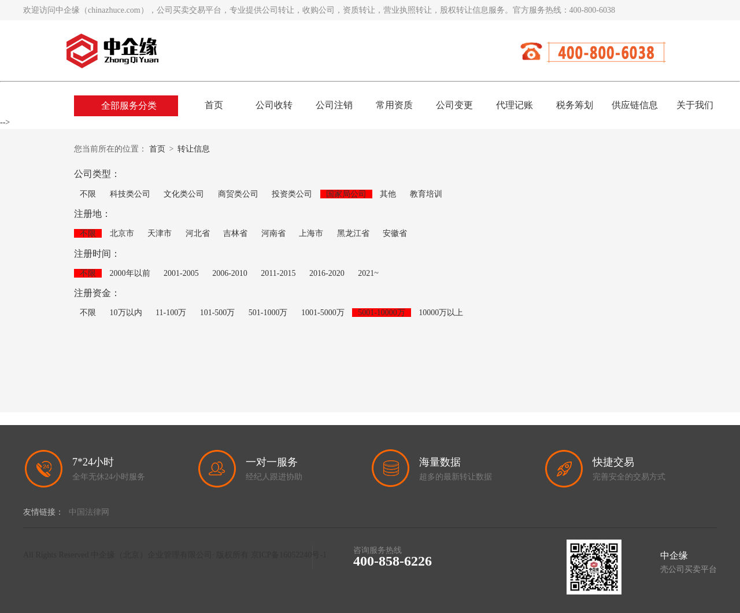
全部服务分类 (129, 105)
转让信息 (193, 149)
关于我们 (694, 105)
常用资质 (394, 105)
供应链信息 (635, 105)
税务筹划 (574, 105)
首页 (214, 105)
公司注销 (334, 105)
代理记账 (514, 105)
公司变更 (454, 105)
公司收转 (274, 105)
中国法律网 (89, 512)
